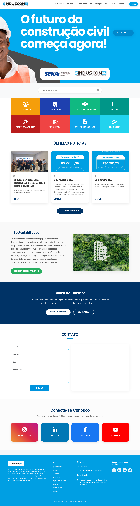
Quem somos (57, 467)
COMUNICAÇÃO (110, 4)
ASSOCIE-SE (122, 4)
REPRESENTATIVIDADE (85, 4)
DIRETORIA (70, 4)
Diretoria (55, 470)
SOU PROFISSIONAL (58, 312)
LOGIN (133, 4)
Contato (55, 491)
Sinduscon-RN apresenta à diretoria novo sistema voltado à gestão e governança (29, 183)
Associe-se (56, 477)
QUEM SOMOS (59, 4)
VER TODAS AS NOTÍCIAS (70, 211)
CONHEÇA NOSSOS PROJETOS (26, 271)
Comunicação (57, 488)
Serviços (55, 484)
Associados (56, 474)
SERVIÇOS (98, 4)
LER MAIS (17, 199)
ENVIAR (39, 388)
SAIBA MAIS (123, 33)
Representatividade (59, 481)
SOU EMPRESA (83, 312)
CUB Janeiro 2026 (103, 180)
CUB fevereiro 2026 (63, 180)
